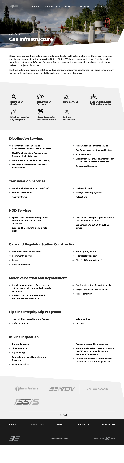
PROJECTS (84, 6)
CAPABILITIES (52, 6)
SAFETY (68, 6)
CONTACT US (101, 6)
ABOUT (35, 6)
